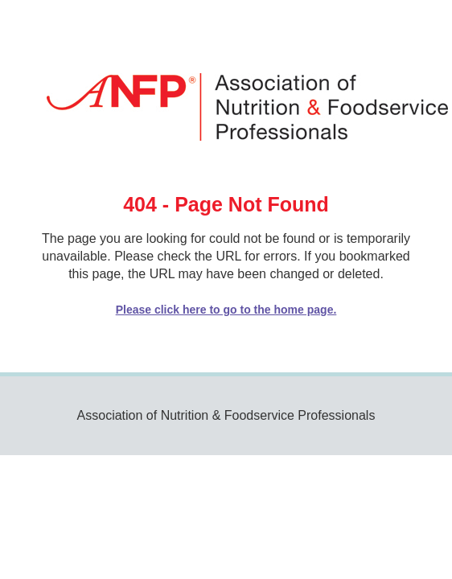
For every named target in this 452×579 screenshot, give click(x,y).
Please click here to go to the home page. (226, 309)
